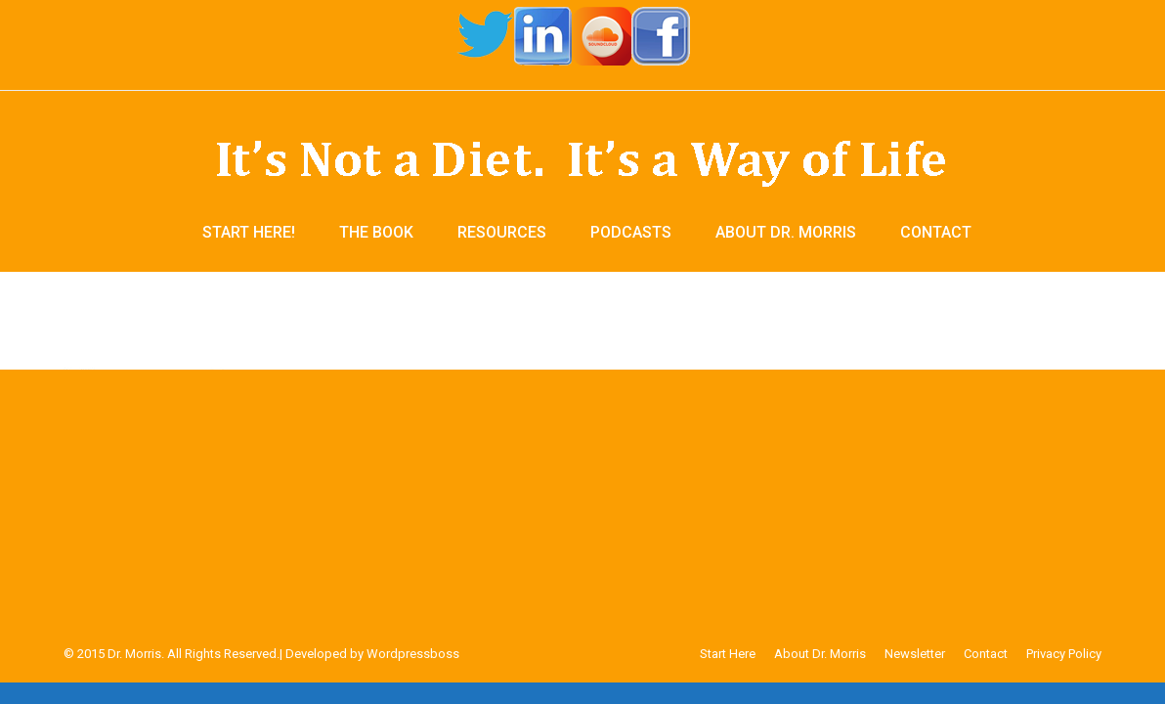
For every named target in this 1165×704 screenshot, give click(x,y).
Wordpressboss (413, 653)
